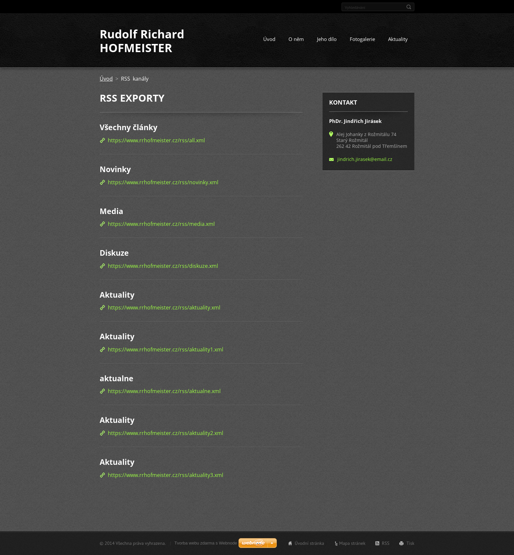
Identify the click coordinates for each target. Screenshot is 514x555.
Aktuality (398, 39)
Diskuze (114, 253)
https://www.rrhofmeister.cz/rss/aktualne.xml (164, 391)
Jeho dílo (327, 39)
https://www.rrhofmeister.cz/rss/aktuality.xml (164, 307)
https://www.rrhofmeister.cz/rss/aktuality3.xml (165, 475)
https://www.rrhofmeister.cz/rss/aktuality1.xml (165, 349)
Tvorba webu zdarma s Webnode (205, 543)
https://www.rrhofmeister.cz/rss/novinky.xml (163, 182)
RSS (385, 543)
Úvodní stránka (309, 543)
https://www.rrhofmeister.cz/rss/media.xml (161, 224)
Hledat (408, 6)
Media (111, 211)
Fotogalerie (362, 39)
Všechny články (128, 127)
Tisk (410, 543)
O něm (296, 39)
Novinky (115, 169)
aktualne (116, 378)
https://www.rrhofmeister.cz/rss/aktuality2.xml (165, 433)
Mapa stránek (352, 543)
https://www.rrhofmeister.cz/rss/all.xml (156, 140)
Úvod (269, 39)
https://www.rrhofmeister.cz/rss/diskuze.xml (163, 265)
